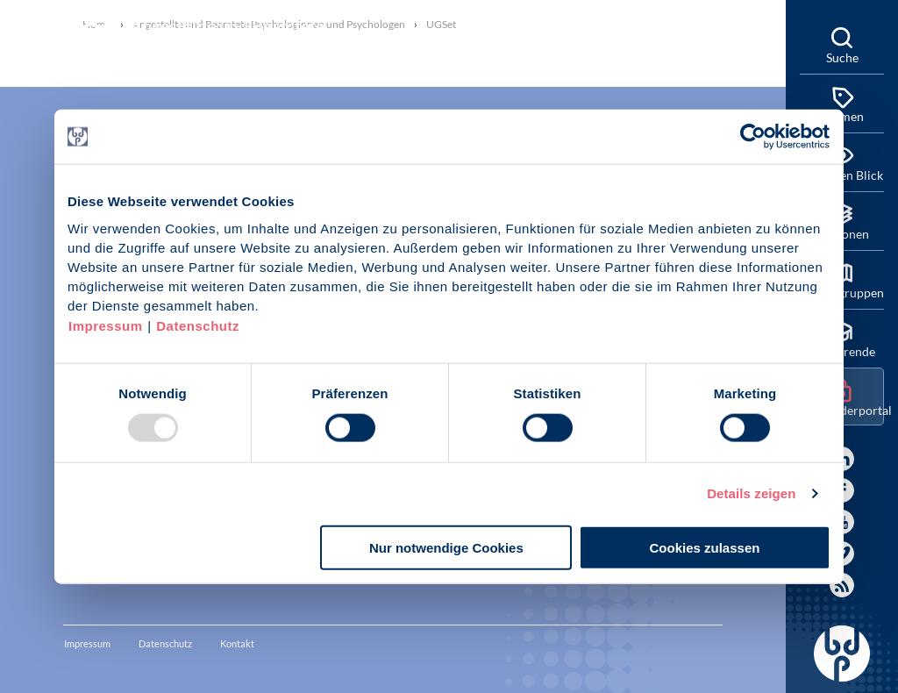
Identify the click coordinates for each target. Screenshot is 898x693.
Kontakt (237, 643)
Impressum (105, 325)
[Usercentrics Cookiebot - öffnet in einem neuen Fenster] (753, 137)
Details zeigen (751, 493)
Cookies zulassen (705, 546)
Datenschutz (197, 325)
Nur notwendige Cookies (446, 546)
